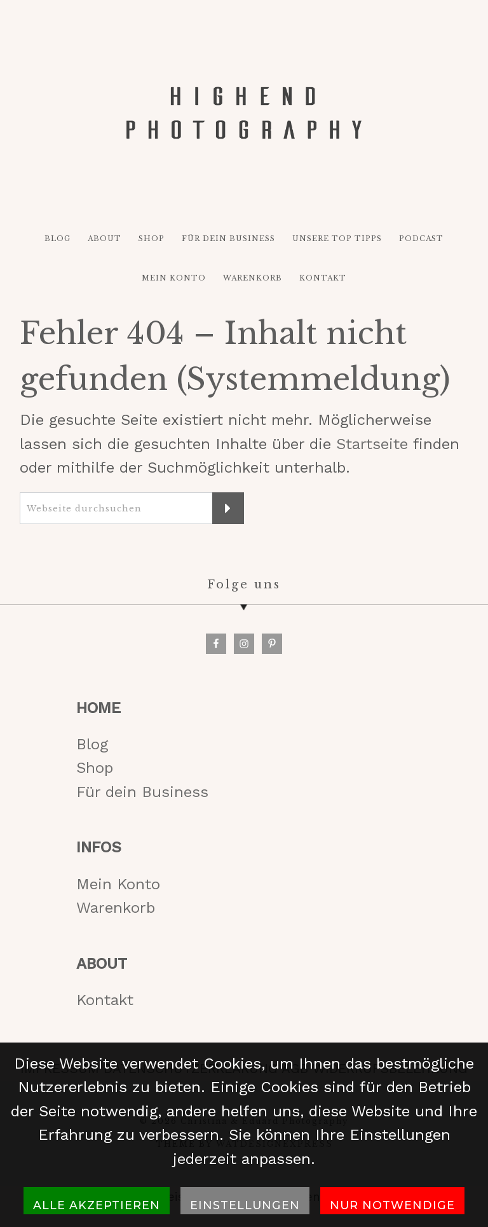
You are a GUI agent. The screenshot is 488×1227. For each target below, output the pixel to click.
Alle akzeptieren (96, 1205)
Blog (92, 744)
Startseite (372, 444)
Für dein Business (142, 792)
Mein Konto (118, 884)
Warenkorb (115, 908)
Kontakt (104, 1000)
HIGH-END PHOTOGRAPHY (243, 112)
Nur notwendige (392, 1205)
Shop (94, 768)
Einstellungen (245, 1205)
